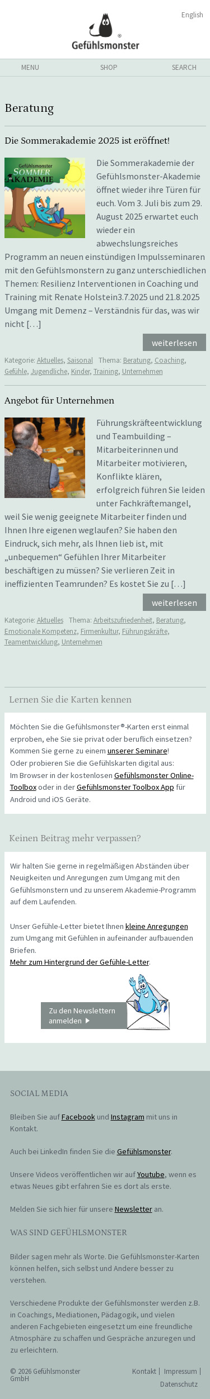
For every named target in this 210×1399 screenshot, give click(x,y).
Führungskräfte (144, 631)
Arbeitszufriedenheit (123, 620)
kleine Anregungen (156, 926)
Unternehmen (142, 371)
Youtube (151, 1174)
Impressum (180, 1371)
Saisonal (80, 360)
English (192, 14)
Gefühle (15, 371)
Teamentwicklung (31, 642)
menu (30, 67)
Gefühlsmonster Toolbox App (125, 787)
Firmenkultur (99, 631)
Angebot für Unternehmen (59, 400)
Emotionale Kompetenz (40, 631)
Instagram (127, 1117)
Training (106, 371)
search (184, 67)
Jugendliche (49, 371)
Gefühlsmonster (105, 30)
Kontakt (144, 1371)
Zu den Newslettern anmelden (109, 1015)
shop (109, 67)
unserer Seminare (137, 751)
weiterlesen (174, 342)
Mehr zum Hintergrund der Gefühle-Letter (79, 962)
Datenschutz (179, 1384)
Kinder (80, 371)
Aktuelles (50, 360)
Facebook (78, 1117)
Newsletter (133, 1209)
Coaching (169, 360)
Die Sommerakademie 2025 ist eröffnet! (87, 140)
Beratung (137, 360)
